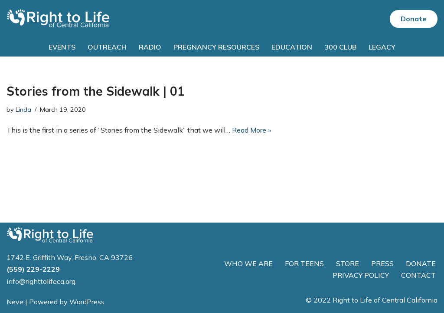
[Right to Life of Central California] (59, 19)
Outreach (107, 47)
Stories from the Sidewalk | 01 (96, 91)
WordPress (86, 301)
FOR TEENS (304, 263)
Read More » (251, 130)
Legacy (382, 47)
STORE (347, 263)
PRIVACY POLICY (361, 275)
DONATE (421, 263)
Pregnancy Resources (216, 47)
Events (62, 47)
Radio (150, 47)
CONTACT (418, 275)
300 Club (340, 47)
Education (291, 47)
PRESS (382, 263)
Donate (414, 18)
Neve (15, 301)
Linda (23, 109)
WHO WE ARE (248, 263)
